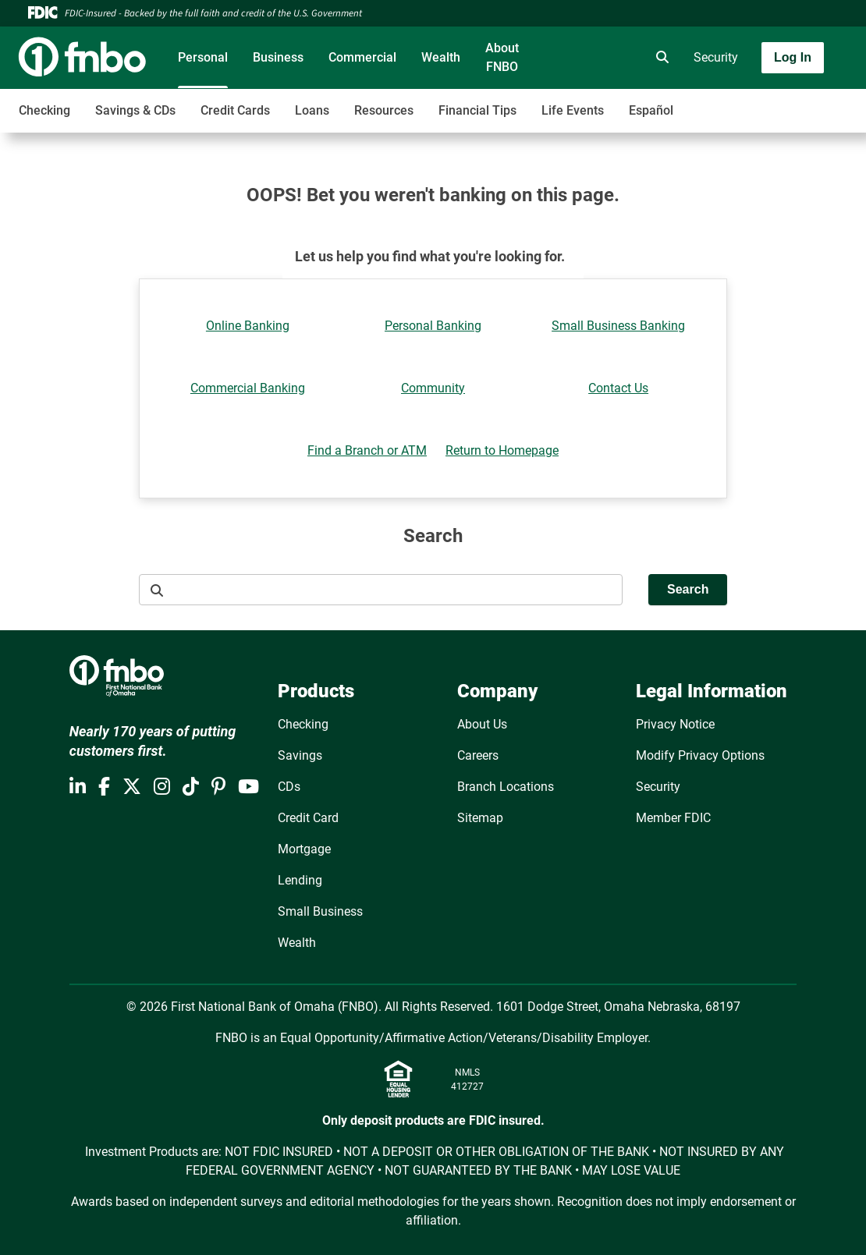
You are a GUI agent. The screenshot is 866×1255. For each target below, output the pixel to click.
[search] (659, 57)
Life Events (572, 110)
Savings (300, 755)
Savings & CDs (135, 110)
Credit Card (308, 817)
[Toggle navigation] (742, 102)
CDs (289, 786)
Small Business (320, 911)
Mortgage (304, 849)
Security (716, 57)
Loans (312, 110)
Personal (203, 57)
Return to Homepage (502, 450)
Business (278, 57)
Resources (383, 110)
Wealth (440, 57)
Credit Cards (235, 110)
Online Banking (247, 325)
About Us (482, 724)
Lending (300, 880)
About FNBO (502, 57)
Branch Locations (505, 786)
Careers (478, 755)
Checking (44, 110)
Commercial (362, 57)
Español (651, 110)
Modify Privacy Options (700, 755)
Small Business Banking (618, 325)
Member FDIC (673, 817)
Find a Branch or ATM (367, 450)
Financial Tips (477, 110)
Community (433, 388)
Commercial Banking (247, 388)
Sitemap (480, 817)
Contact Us (618, 388)
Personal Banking (433, 325)
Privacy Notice (675, 724)
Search (687, 589)
